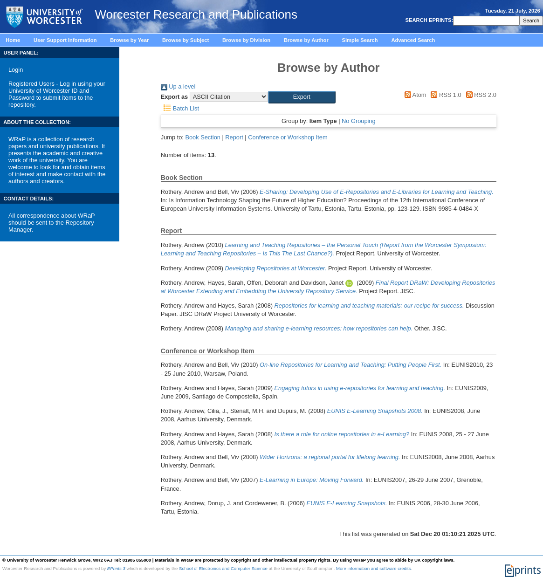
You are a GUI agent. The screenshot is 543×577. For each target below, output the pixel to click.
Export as (174, 96)
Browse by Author (306, 40)
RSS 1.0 (444, 94)
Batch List (180, 108)
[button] (302, 97)
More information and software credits (373, 568)
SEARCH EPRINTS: (428, 20)
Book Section (202, 137)
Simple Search (360, 40)
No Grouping (359, 120)
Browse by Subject (185, 40)
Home (13, 40)
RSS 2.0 (479, 94)
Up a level (178, 86)
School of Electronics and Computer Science (223, 568)
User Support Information (65, 40)
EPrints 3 (116, 568)
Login (15, 69)
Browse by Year (129, 40)
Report (234, 137)
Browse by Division (246, 40)
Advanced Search (413, 40)
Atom (413, 94)
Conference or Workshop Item (287, 137)
